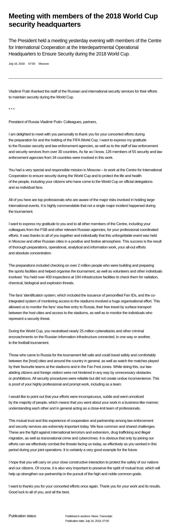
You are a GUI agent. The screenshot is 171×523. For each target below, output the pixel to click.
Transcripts (105, 516)
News (94, 516)
